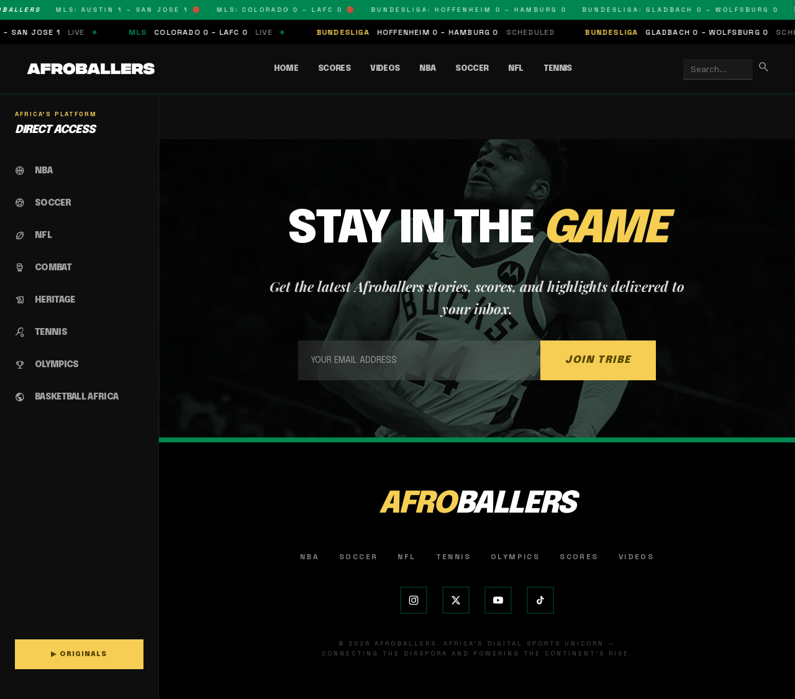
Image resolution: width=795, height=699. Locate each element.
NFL (515, 69)
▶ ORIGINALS (79, 654)
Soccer (471, 69)
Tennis (557, 69)
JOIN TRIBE (598, 360)
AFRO (477, 504)
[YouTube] (498, 600)
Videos (384, 69)
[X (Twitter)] (456, 600)
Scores (334, 69)
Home (286, 69)
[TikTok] (540, 600)
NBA (427, 69)
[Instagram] (413, 600)
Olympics (515, 557)
